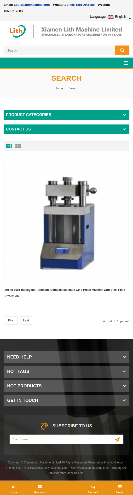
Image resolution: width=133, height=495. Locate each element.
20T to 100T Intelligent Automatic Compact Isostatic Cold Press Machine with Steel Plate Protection (65, 293)
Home (59, 88)
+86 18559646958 (82, 5)
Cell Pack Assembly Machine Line (46, 467)
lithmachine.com (114, 462)
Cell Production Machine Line (90, 467)
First (11, 320)
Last (26, 320)
